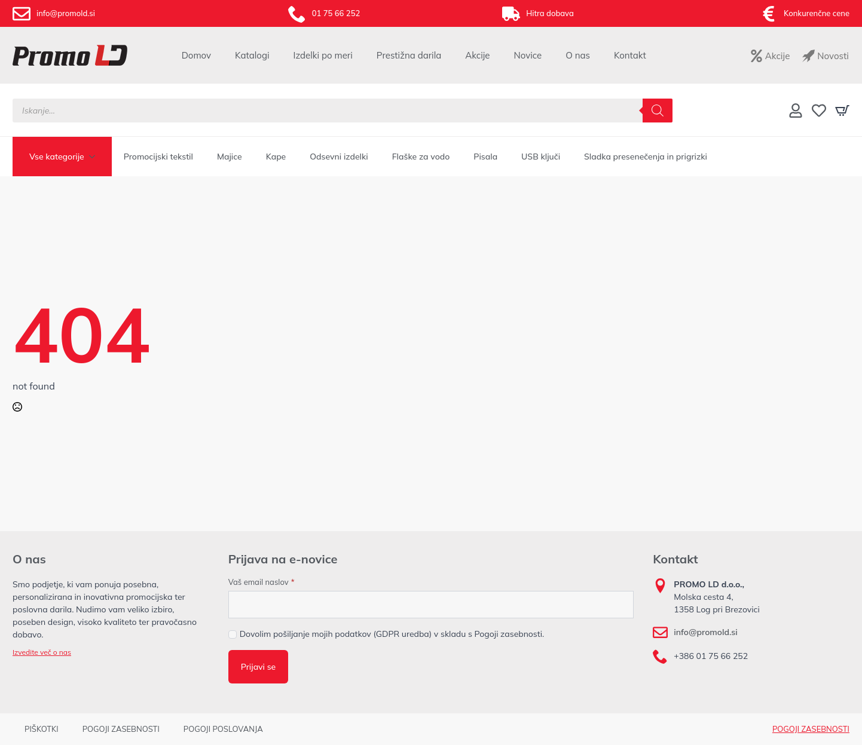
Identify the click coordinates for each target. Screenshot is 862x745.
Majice (229, 156)
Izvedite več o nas (42, 652)
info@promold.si (705, 632)
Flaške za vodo (421, 156)
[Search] (658, 110)
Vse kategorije (56, 156)
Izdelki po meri (323, 55)
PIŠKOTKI (42, 729)
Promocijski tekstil (158, 156)
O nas (578, 55)
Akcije (477, 55)
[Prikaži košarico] (842, 110)
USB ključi (540, 156)
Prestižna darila (409, 55)
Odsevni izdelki (339, 156)
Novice (528, 55)
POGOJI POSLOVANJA (223, 729)
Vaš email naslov (261, 582)
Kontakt (630, 55)
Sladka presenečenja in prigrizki (645, 156)
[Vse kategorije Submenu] (95, 156)
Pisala (485, 156)
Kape (276, 156)
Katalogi (252, 55)
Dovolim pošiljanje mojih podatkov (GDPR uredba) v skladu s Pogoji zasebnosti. (392, 634)
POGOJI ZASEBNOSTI (121, 729)
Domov (196, 55)
